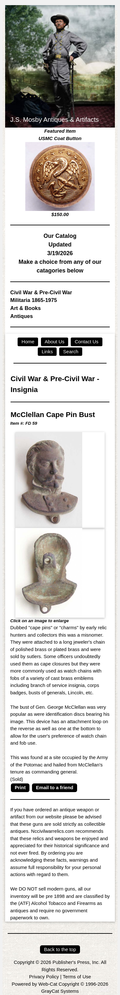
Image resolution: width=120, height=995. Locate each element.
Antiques (21, 316)
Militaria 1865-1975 (33, 300)
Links (47, 351)
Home (27, 341)
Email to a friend (54, 787)
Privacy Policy (44, 976)
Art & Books (25, 308)
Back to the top (60, 949)
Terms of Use (77, 976)
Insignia (24, 390)
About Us (55, 341)
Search (70, 351)
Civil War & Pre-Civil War (41, 292)
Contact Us (86, 341)
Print (20, 787)
